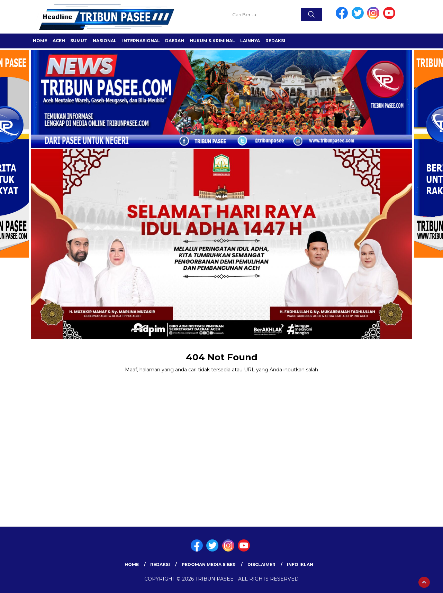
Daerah (174, 40)
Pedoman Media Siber (209, 564)
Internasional (141, 40)
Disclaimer (261, 564)
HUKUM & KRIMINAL (212, 40)
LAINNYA (250, 40)
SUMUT (78, 40)
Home (40, 40)
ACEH (59, 40)
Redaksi (275, 40)
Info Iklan (300, 564)
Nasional (105, 40)
